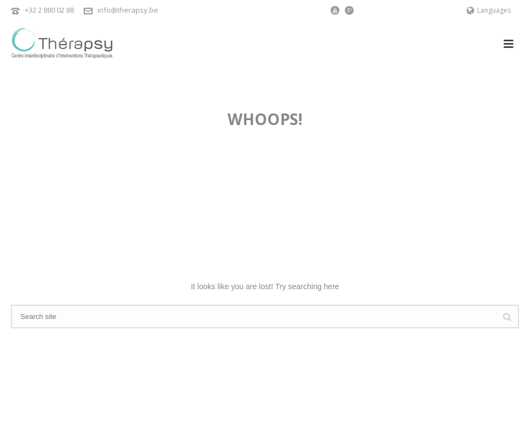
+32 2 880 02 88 (49, 10)
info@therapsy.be (128, 10)
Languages (489, 10)
